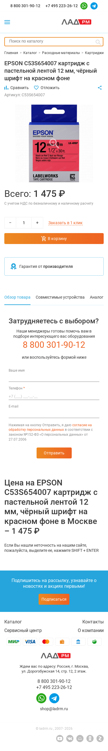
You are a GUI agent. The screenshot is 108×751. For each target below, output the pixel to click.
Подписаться (54, 599)
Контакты (93, 622)
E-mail (13, 406)
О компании (91, 630)
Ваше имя (17, 370)
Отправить (54, 453)
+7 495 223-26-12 (62, 5)
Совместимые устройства (60, 297)
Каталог (13, 622)
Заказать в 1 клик (65, 222)
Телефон (17, 388)
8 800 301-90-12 (25, 5)
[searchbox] (53, 41)
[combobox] (53, 41)
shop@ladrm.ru (54, 708)
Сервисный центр (23, 630)
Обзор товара (17, 297)
